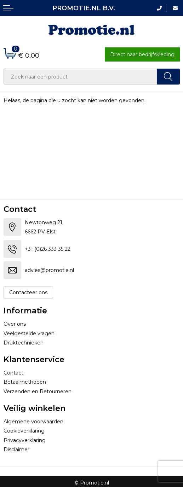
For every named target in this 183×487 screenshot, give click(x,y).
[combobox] (80, 77)
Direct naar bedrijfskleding (142, 54)
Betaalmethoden (25, 382)
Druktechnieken (24, 343)
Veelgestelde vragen (29, 333)
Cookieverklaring (24, 431)
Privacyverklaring (25, 440)
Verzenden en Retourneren (38, 391)
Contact (13, 373)
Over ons (15, 324)
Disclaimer (16, 449)
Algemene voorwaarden (33, 421)
